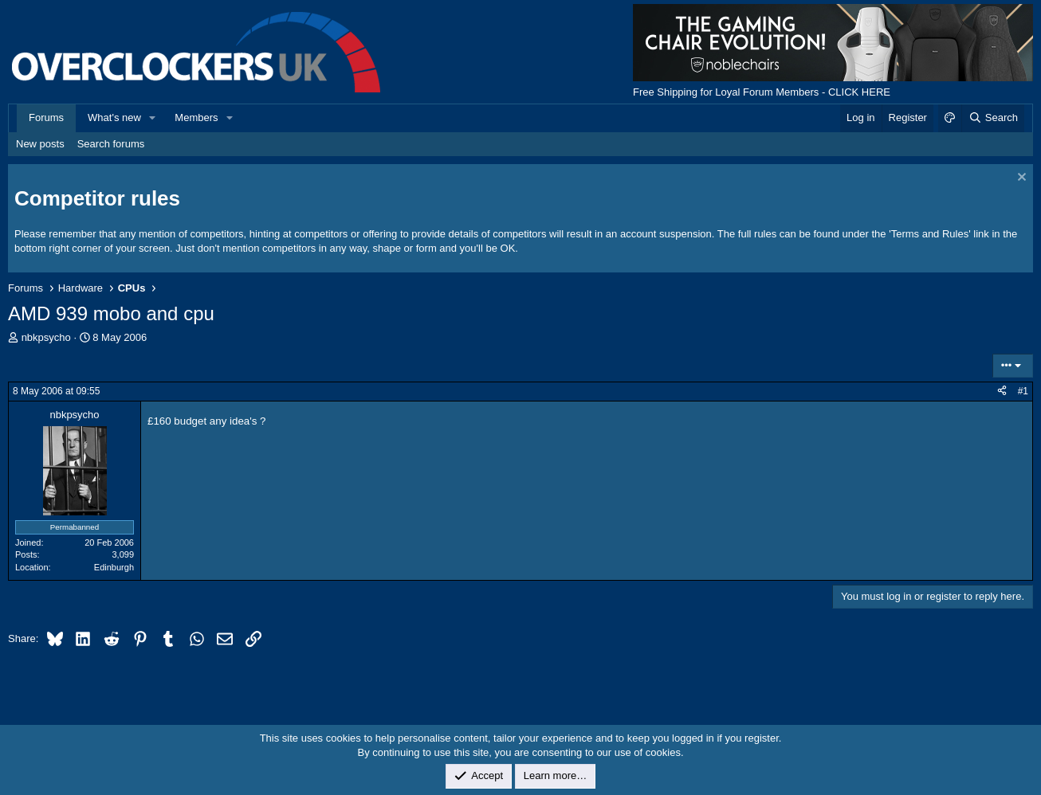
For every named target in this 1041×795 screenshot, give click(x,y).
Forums (46, 117)
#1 (1023, 391)
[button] (153, 117)
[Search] (992, 117)
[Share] (1002, 391)
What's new (114, 117)
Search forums (111, 144)
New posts (40, 144)
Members (196, 117)
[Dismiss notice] (1020, 178)
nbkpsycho (46, 337)
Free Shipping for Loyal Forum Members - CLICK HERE (761, 92)
